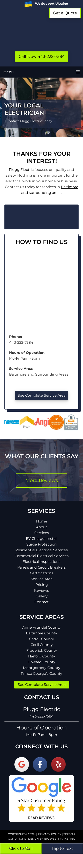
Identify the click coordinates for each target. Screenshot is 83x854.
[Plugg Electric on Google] (21, 764)
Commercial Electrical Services (42, 556)
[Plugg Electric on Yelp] (58, 764)
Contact (42, 602)
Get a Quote (65, 13)
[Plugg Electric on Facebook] (40, 764)
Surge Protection (41, 544)
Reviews (41, 590)
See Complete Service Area (42, 395)
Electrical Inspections (41, 562)
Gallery (42, 596)
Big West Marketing (59, 838)
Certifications (41, 573)
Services (41, 533)
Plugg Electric (42, 33)
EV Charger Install (41, 538)
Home (41, 521)
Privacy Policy (49, 834)
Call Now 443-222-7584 (42, 56)
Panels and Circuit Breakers (41, 567)
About (41, 527)
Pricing (41, 585)
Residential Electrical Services (41, 550)
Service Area (41, 579)
